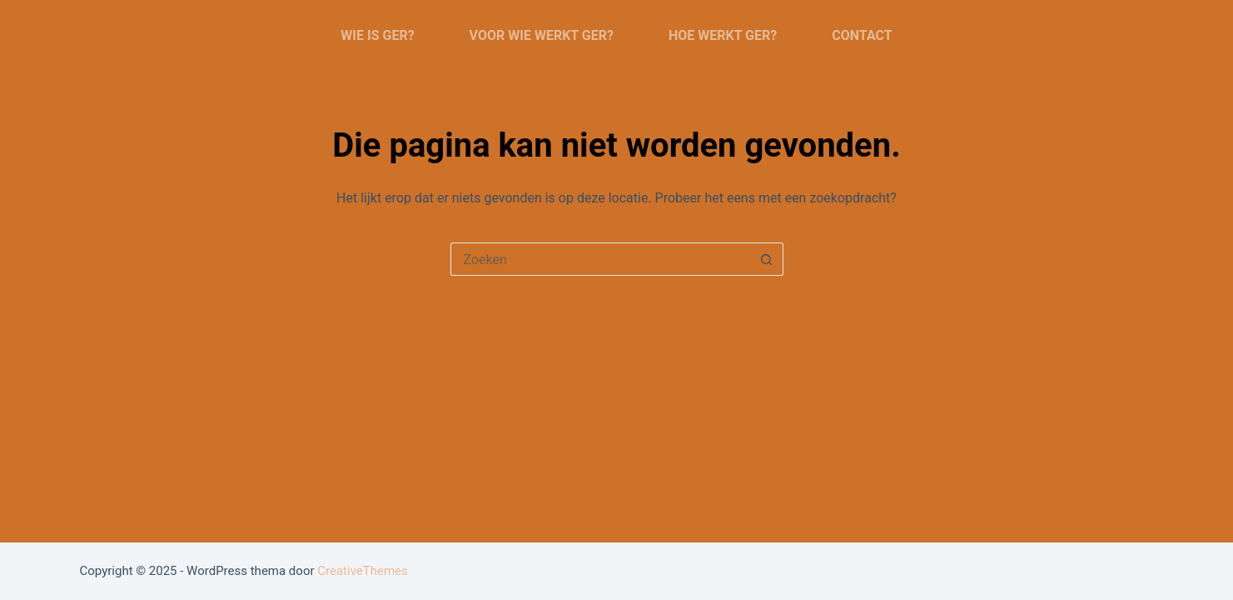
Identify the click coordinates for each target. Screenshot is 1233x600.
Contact (862, 35)
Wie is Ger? (377, 35)
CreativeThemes (362, 570)
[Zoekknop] (766, 259)
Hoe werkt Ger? (723, 35)
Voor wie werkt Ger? (542, 35)
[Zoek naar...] (600, 259)
